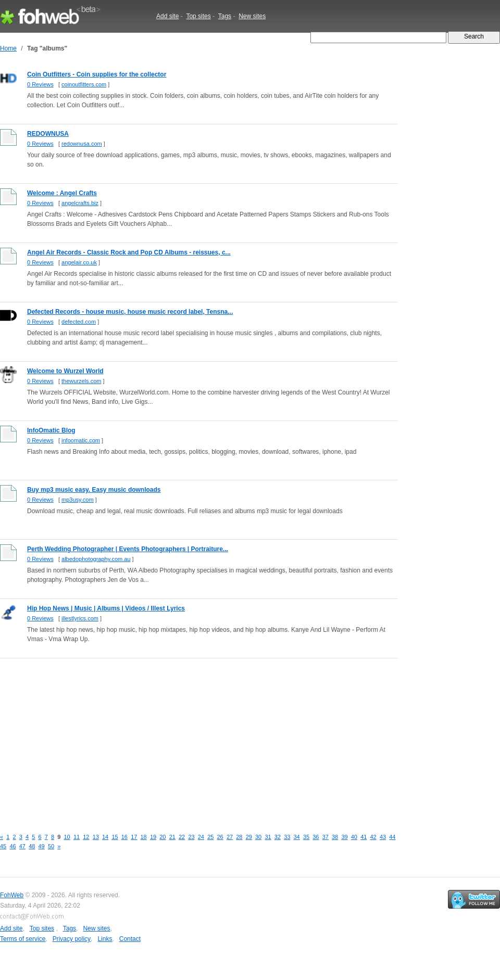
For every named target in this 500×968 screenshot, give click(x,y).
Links (104, 938)
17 (134, 837)
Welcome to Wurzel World (65, 371)
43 (383, 837)
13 (96, 837)
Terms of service (22, 938)
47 (22, 846)
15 (114, 837)
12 (86, 837)
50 (51, 846)
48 (32, 846)
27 (230, 837)
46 (12, 846)
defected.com (78, 322)
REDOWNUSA (48, 133)
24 (201, 837)
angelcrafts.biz (79, 203)
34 (297, 837)
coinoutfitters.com (83, 84)
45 (3, 846)
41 (363, 837)
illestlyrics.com (79, 618)
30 (258, 837)
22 (182, 837)
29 (249, 837)
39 (344, 837)
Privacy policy (72, 938)
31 (268, 837)
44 (392, 837)
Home (8, 48)
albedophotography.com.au (96, 559)
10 (67, 837)
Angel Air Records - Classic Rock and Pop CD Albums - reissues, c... (129, 252)
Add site (167, 16)
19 (153, 837)
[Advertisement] (169, 738)
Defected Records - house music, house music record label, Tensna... (130, 311)
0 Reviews (40, 84)
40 (354, 837)
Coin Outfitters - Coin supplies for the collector (96, 74)
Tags (224, 16)
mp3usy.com (77, 499)
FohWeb (11, 895)
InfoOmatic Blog (51, 430)
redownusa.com (81, 144)
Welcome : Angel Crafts (62, 193)
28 (239, 837)
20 (162, 837)
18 (144, 837)
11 (76, 837)
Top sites (198, 16)
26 (220, 837)
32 (277, 837)
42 (373, 837)
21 (172, 837)
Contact (130, 938)
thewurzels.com (81, 381)
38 (335, 837)
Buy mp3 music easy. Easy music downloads (94, 489)
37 (325, 837)
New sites (252, 16)
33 (287, 837)
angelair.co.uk (79, 262)
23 (191, 837)
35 (306, 837)
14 (105, 837)
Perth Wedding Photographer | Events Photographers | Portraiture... (127, 549)
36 (315, 837)
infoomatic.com (80, 440)
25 (210, 837)
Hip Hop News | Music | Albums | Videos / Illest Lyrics (106, 608)
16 (124, 837)
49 (42, 846)
